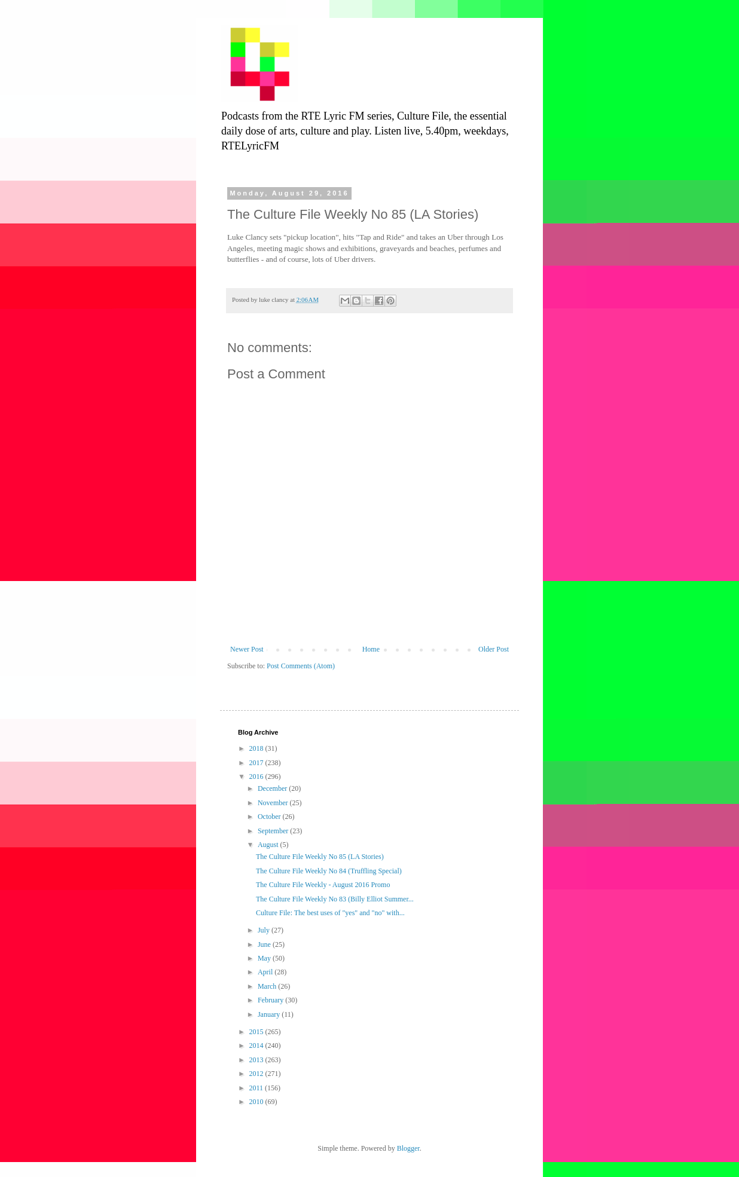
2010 (257, 1101)
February (271, 1000)
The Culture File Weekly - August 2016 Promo (323, 885)
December (273, 788)
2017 (257, 763)
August (269, 844)
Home (371, 649)
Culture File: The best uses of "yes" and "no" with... (330, 913)
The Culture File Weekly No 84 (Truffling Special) (329, 871)
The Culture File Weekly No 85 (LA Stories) (320, 856)
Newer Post (247, 649)
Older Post (493, 649)
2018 (257, 748)
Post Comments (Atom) (301, 666)
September (274, 831)
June (265, 944)
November (274, 803)
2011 (257, 1088)
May (265, 958)
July (264, 930)
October (270, 816)
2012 (257, 1073)
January (270, 1014)
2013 (257, 1060)
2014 (257, 1045)
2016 (257, 776)
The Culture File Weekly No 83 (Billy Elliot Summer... (335, 899)
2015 (257, 1032)
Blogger (408, 1148)
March (268, 986)
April (266, 972)
